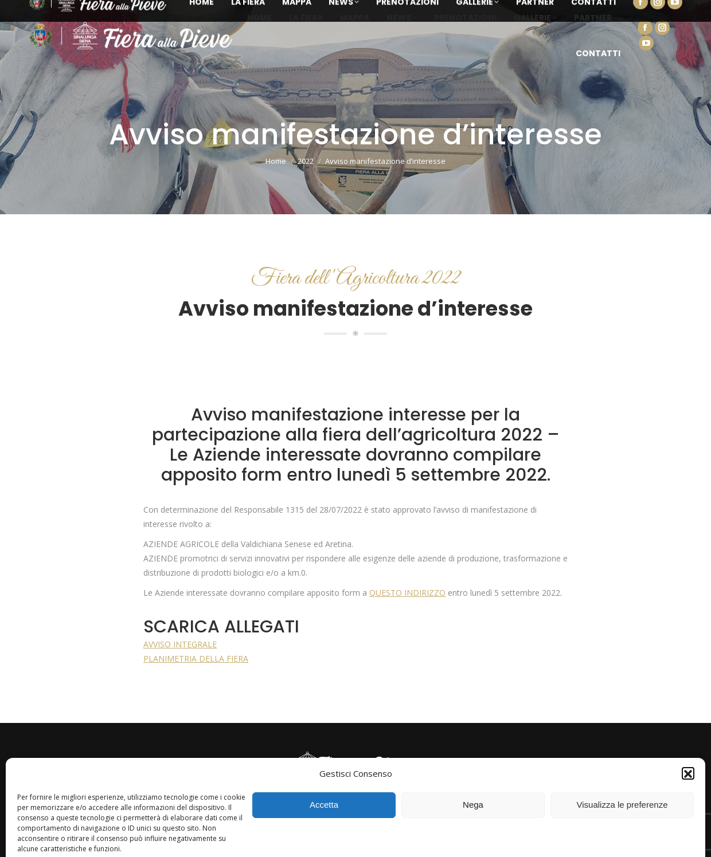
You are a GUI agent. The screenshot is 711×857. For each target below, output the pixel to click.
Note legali (585, 836)
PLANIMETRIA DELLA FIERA (195, 658)
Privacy (519, 836)
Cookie (549, 836)
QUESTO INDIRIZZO (407, 592)
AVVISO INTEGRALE (180, 644)
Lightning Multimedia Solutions (447, 836)
